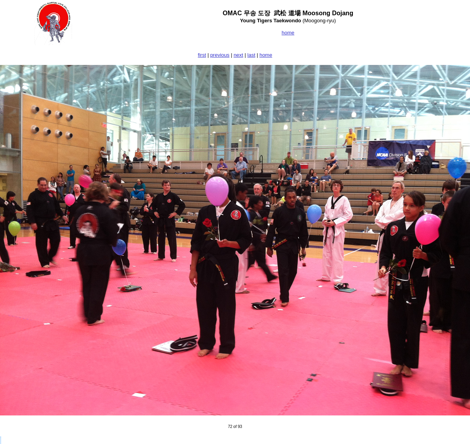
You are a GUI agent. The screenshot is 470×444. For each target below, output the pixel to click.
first (202, 55)
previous (220, 55)
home (265, 55)
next (238, 55)
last (251, 55)
